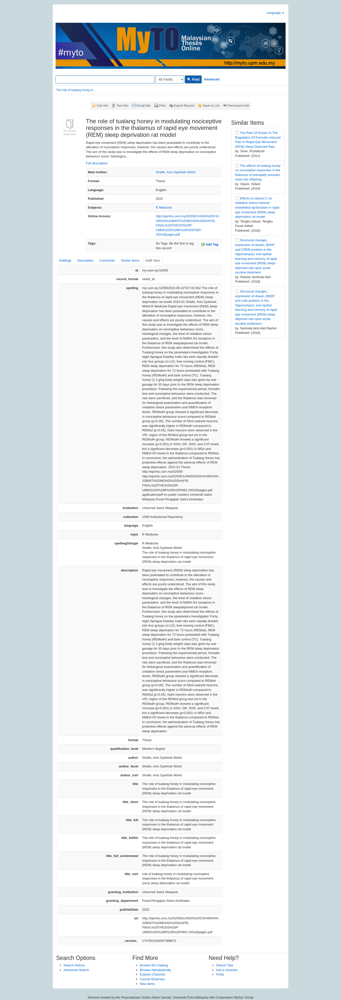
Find (193, 79)
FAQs (220, 974)
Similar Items (130, 260)
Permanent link (238, 105)
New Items (147, 984)
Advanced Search (76, 970)
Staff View (153, 260)
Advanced (211, 79)
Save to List (211, 105)
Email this (143, 105)
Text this (122, 105)
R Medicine (164, 207)
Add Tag (209, 244)
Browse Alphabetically (155, 970)
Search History (74, 965)
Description (85, 260)
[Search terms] (104, 79)
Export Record (184, 105)
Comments (107, 260)
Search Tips (224, 965)
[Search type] (169, 79)
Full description (96, 163)
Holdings (65, 260)
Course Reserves (152, 979)
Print (162, 105)
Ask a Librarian (227, 970)
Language (275, 13)
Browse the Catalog (154, 965)
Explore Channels (152, 974)
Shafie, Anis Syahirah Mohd (175, 172)
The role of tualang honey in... (76, 90)
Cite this (102, 105)
